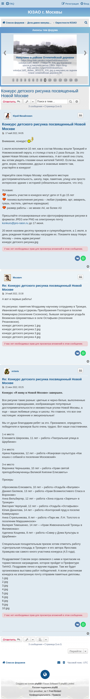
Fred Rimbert (55, 691)
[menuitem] (10, 3)
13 (65, 80)
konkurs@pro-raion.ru (15, 223)
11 (55, 80)
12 (60, 80)
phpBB (38, 684)
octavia (15, 371)
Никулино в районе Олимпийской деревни (45, 57)
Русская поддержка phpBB (45, 687)
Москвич (17, 277)
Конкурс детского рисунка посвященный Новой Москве (39, 93)
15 (76, 80)
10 (49, 80)
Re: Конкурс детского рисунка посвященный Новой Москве (42, 287)
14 (71, 80)
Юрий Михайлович (22, 116)
